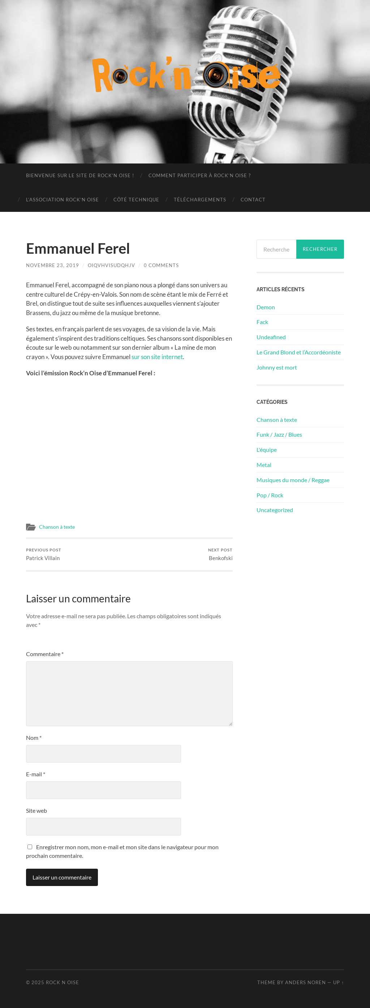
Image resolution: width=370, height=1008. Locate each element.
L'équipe (267, 449)
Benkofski (220, 554)
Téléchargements (200, 199)
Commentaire (45, 653)
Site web (36, 810)
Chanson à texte (57, 527)
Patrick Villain (43, 554)
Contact (253, 199)
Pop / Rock (270, 495)
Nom (34, 737)
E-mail (35, 774)
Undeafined (271, 336)
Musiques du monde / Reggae (293, 479)
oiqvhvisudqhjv (111, 265)
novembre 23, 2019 (52, 265)
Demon (266, 307)
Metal (264, 464)
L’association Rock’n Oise (62, 199)
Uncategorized (275, 509)
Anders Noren (305, 982)
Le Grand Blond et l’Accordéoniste (299, 352)
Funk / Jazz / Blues (279, 434)
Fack (262, 321)
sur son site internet (157, 357)
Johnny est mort (277, 367)
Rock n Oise (62, 982)
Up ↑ (338, 982)
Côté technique (136, 199)
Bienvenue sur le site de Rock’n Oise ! (80, 175)
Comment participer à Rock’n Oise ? (200, 175)
